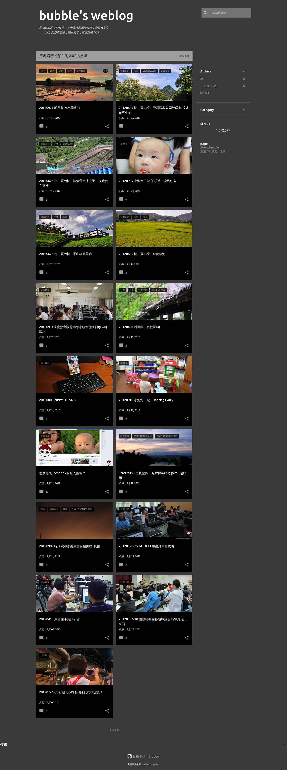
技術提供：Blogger (143, 756)
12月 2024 (210, 86)
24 (202, 79)
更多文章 (114, 729)
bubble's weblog (86, 15)
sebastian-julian (151, 764)
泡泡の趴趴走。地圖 (212, 151)
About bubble (209, 147)
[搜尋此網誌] (230, 13)
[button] (107, 126)
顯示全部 (184, 56)
